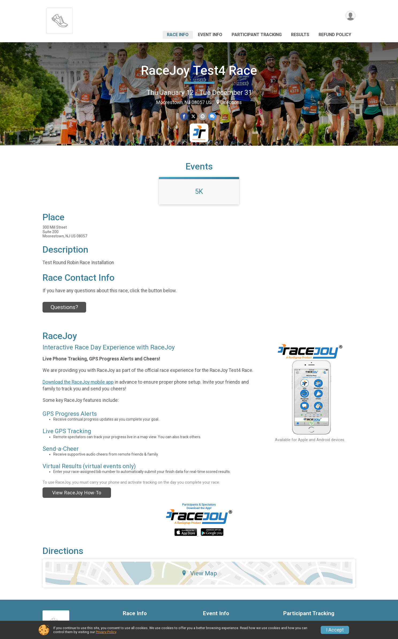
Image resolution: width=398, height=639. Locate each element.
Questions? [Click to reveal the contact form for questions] (64, 307)
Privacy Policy (106, 632)
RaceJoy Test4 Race (199, 70)
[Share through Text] (212, 116)
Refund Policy (335, 34)
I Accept (335, 630)
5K (199, 191)
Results (300, 34)
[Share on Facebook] (184, 116)
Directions (231, 102)
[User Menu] (350, 16)
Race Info (178, 34)
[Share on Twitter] (193, 116)
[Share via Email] (202, 116)
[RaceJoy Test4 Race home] (59, 19)
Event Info (210, 34)
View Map (199, 573)
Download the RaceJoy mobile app (78, 382)
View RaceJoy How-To (76, 492)
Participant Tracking (257, 34)
